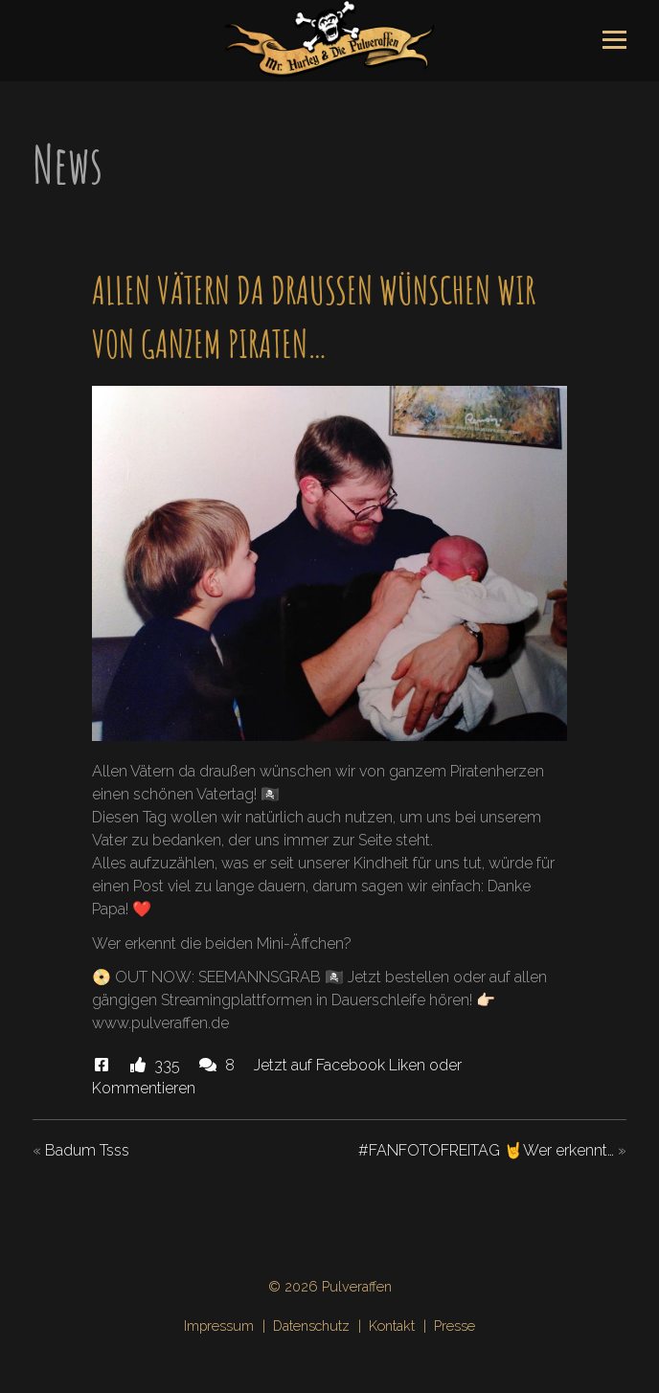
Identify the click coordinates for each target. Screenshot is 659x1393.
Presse (454, 1325)
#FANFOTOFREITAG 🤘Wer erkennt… (486, 1150)
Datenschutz (311, 1325)
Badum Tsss (87, 1150)
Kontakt (392, 1325)
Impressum (219, 1325)
